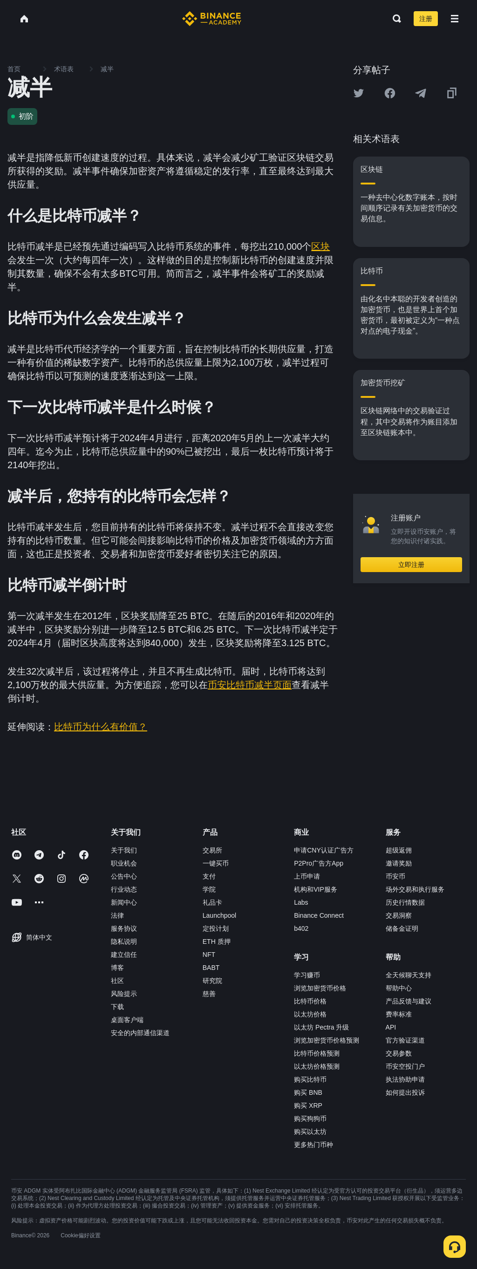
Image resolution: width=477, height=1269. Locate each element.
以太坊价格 (310, 1014)
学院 (209, 889)
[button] (454, 18)
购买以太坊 (310, 1131)
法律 (117, 915)
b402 (301, 928)
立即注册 (411, 564)
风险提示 (124, 993)
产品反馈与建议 (408, 1001)
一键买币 (216, 863)
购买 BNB (308, 1092)
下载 (117, 1006)
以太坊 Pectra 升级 (321, 1027)
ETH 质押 (217, 941)
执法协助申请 (405, 1079)
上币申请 (307, 876)
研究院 (212, 980)
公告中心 (124, 876)
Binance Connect (319, 915)
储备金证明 (402, 928)
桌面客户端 (127, 1019)
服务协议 (124, 928)
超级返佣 (399, 850)
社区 (117, 980)
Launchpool (219, 915)
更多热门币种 (313, 1144)
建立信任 (124, 954)
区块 (320, 246)
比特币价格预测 (317, 1053)
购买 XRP (308, 1105)
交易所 (212, 850)
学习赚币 (307, 975)
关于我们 (124, 850)
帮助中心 (399, 988)
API (391, 1027)
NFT (209, 954)
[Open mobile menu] (454, 18)
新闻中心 (124, 902)
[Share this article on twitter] (358, 93)
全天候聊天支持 (408, 975)
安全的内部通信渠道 (140, 1033)
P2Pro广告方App (318, 863)
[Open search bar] (394, 18)
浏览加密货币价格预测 (326, 1040)
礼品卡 (212, 902)
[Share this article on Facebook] (389, 93)
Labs (301, 902)
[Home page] (211, 18)
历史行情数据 (405, 902)
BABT (211, 967)
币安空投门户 (405, 1066)
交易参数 (399, 1053)
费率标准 (399, 1014)
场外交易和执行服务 (415, 889)
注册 (425, 18)
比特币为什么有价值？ (100, 727)
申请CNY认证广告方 (324, 850)
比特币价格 (310, 1001)
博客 (117, 967)
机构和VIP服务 (315, 889)
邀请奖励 (399, 863)
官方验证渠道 (405, 1040)
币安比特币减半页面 (250, 685)
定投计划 (216, 928)
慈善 (209, 993)
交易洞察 (399, 915)
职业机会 (124, 863)
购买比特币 (310, 1079)
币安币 (395, 876)
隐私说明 (124, 941)
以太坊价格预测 (317, 1066)
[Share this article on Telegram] (420, 93)
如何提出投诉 (405, 1092)
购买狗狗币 (310, 1118)
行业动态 (124, 889)
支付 (209, 876)
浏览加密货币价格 (320, 988)
